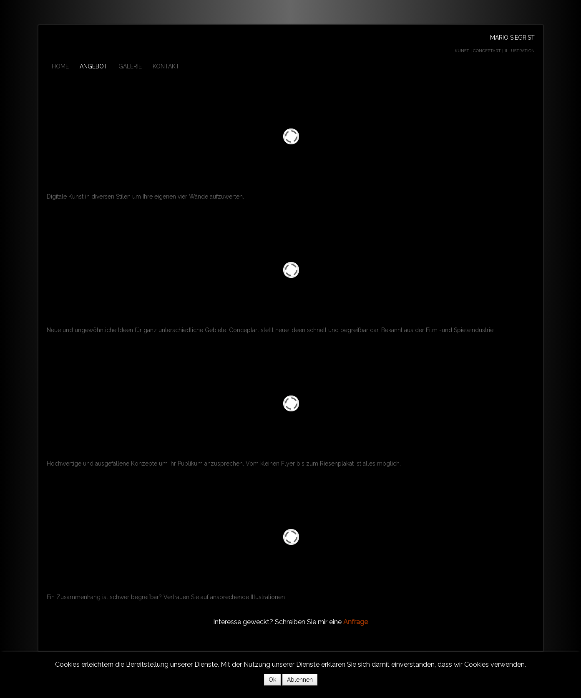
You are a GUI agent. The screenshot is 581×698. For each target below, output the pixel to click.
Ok (272, 679)
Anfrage (355, 622)
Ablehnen (300, 679)
